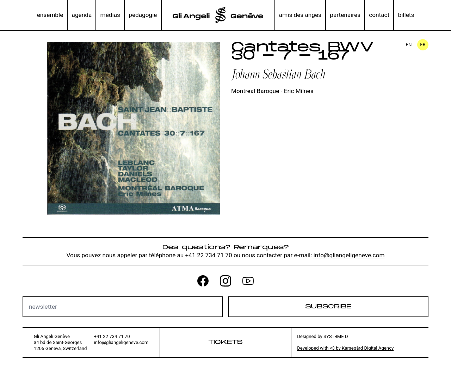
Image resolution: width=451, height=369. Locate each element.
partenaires (345, 14)
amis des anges (300, 14)
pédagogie (143, 14)
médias (110, 14)
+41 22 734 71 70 (112, 336)
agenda (82, 14)
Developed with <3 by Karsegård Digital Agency (345, 348)
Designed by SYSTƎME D (322, 336)
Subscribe (328, 306)
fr (422, 44)
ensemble (50, 14)
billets (406, 14)
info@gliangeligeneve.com (349, 255)
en (409, 44)
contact (379, 14)
